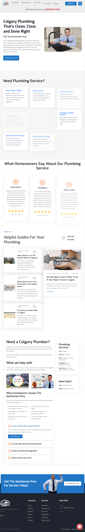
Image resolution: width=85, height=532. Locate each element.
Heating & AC (46, 508)
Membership (45, 514)
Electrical (44, 511)
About (30, 505)
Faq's (29, 517)
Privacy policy (65, 529)
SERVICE (71, 3)
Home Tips (45, 517)
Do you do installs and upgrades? (22, 450)
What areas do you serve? (20, 458)
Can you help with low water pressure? (25, 443)
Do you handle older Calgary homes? (24, 426)
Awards (30, 508)
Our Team (47, 3)
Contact (30, 520)
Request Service (68, 389)
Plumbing (44, 505)
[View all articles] (63, 238)
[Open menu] (80, 3)
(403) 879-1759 (66, 385)
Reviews (56, 3)
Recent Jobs (45, 520)
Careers (30, 514)
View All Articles (70, 238)
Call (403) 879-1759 (72, 483)
